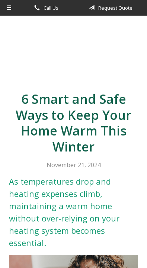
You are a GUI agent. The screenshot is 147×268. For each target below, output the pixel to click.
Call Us (45, 8)
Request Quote (109, 8)
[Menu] (9, 8)
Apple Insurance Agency (73, 50)
